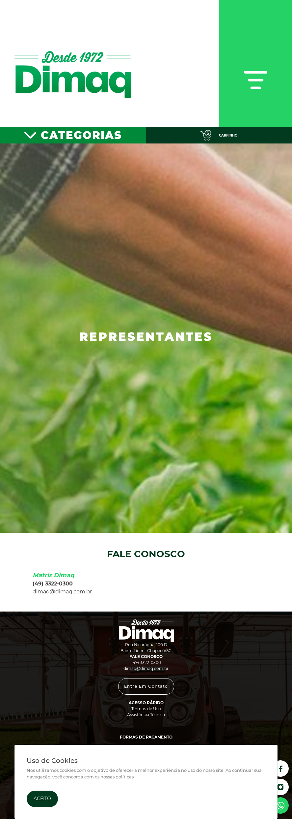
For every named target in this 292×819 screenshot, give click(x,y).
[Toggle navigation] (255, 63)
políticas (125, 776)
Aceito (42, 799)
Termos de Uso (146, 708)
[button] (146, 686)
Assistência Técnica (146, 714)
